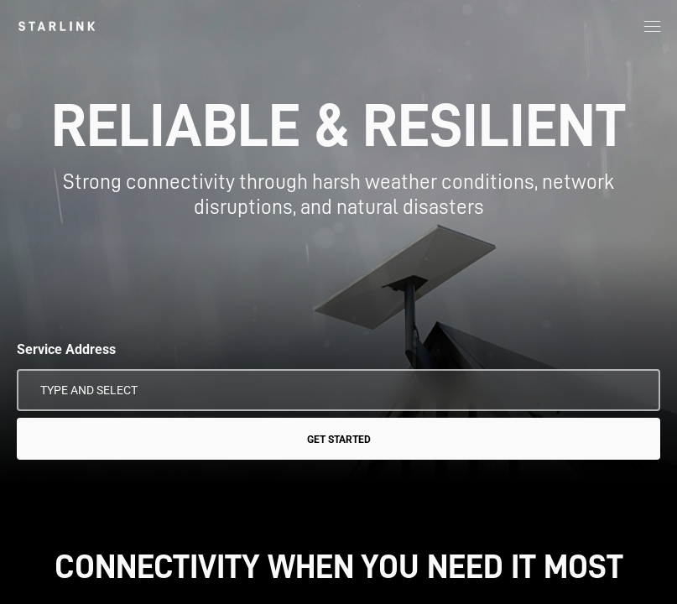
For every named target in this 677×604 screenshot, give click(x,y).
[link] (56, 26)
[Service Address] (338, 390)
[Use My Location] (636, 390)
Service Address (66, 349)
